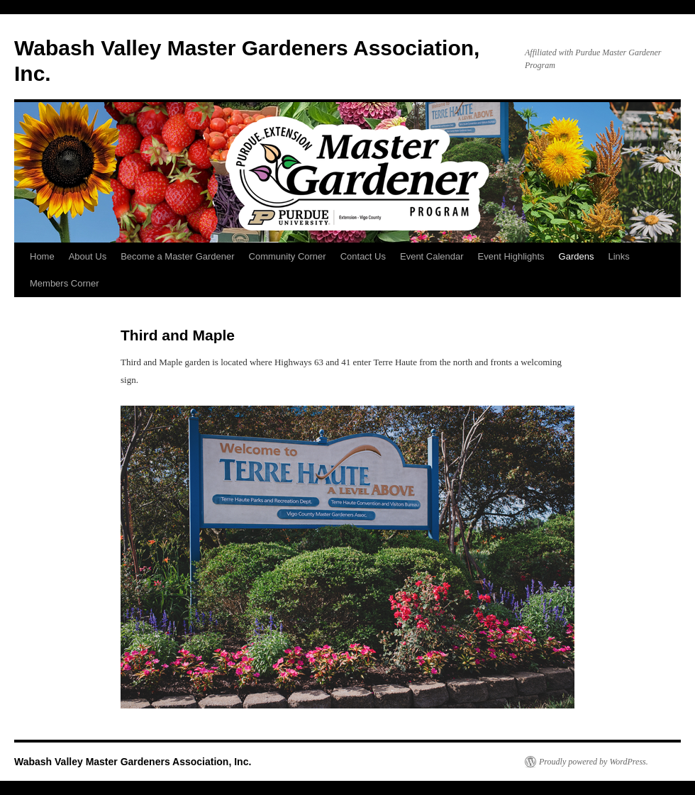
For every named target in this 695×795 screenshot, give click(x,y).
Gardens (576, 256)
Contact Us (363, 256)
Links (618, 256)
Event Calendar (432, 256)
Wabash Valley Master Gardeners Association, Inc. (132, 761)
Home (42, 256)
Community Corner (287, 256)
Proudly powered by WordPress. (593, 762)
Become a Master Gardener (177, 256)
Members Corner (64, 283)
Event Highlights (511, 256)
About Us (87, 256)
